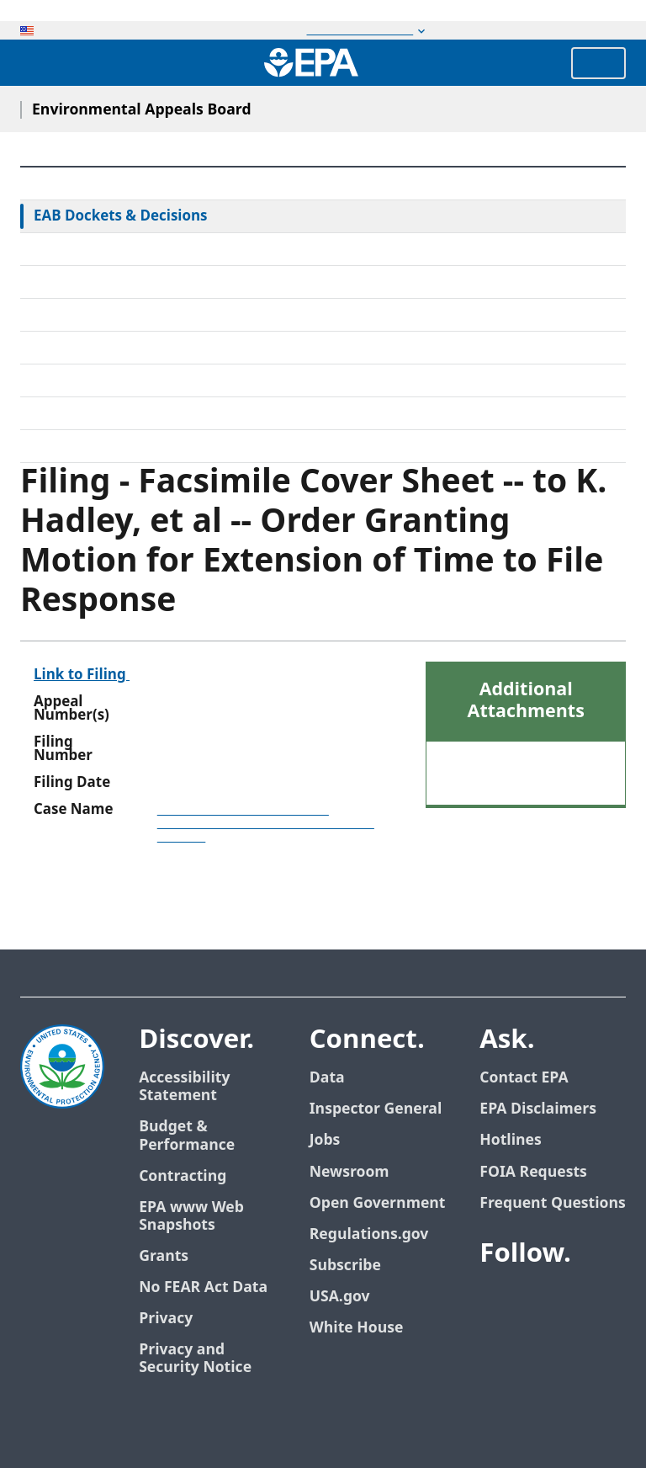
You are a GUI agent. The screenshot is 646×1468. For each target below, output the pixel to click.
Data (327, 1078)
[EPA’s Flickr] (516, 1340)
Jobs (325, 1140)
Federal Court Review (104, 249)
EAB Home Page (87, 183)
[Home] (311, 62)
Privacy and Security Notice (195, 1358)
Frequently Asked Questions (127, 413)
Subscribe (345, 1265)
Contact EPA (523, 1078)
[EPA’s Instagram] (557, 1340)
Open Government (378, 1203)
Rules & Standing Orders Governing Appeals (181, 282)
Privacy (166, 1318)
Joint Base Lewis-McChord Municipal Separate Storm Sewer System (265, 823)
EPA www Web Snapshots (191, 1216)
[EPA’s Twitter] (536, 1299)
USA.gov (340, 1297)
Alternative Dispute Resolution (135, 315)
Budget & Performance (187, 1135)
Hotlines (510, 1140)
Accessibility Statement (184, 1086)
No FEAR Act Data (203, 1287)
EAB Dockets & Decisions (121, 216)
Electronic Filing (86, 347)
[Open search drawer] (36, 63)
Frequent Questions (552, 1203)
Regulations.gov (369, 1234)
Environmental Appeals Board (142, 109)
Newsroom (349, 1172)
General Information (102, 446)
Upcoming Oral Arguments (123, 380)
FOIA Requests (532, 1172)
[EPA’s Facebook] (496, 1299)
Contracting (182, 1176)
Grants (163, 1256)
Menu (598, 63)
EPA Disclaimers (537, 1109)
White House (357, 1328)
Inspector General (376, 1109)
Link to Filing (82, 675)
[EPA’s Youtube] (577, 1299)
